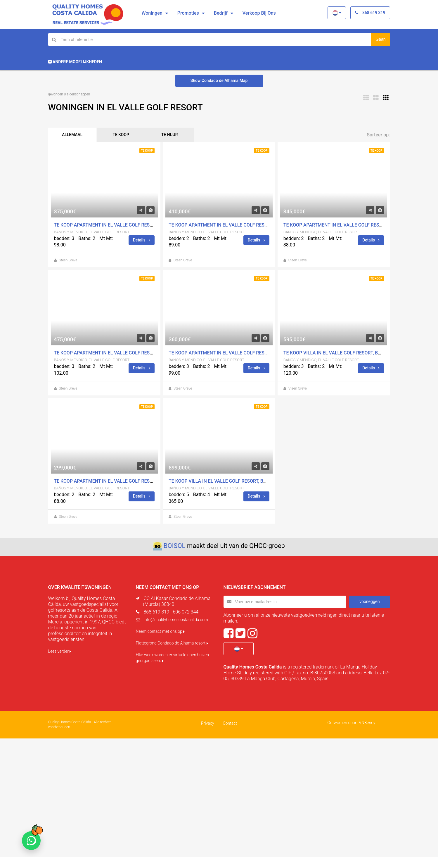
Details (141, 240)
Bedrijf (221, 13)
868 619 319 (370, 12)
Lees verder (59, 651)
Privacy (207, 723)
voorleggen (369, 601)
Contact (230, 723)
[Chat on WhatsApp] (31, 840)
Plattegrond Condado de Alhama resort (172, 643)
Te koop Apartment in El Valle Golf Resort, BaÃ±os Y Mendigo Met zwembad (146, 225)
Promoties (188, 13)
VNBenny (367, 722)
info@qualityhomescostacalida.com (176, 619)
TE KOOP (123, 135)
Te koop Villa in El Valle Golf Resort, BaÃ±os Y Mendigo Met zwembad (254, 481)
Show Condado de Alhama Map (219, 80)
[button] (337, 12)
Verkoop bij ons (259, 13)
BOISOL (175, 545)
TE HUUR (173, 135)
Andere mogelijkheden (75, 61)
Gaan (380, 39)
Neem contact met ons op (160, 631)
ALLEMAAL (73, 135)
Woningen (151, 13)
